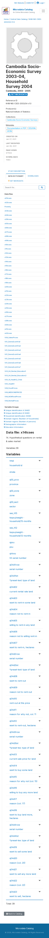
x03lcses (8, 211)
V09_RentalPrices (12, 401)
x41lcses (8, 329)
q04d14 (13, 765)
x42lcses (8, 333)
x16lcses (8, 270)
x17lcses (8, 274)
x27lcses (8, 316)
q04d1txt (14, 576)
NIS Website (19, 3)
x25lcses (8, 308)
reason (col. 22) (17, 885)
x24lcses (8, 304)
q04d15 (13, 777)
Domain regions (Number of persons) (20, 421)
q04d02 (13, 587)
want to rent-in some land (22, 602)
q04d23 (13, 892)
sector (13, 506)
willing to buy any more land (24, 792)
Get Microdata (18, 94)
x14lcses (8, 261)
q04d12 (13, 721)
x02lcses (8, 202)
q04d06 (13, 631)
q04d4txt (14, 836)
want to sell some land (21, 851)
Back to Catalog (14, 914)
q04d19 (13, 847)
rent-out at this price (20, 703)
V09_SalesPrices (11, 337)
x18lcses (8, 278)
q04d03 (13, 598)
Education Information (13, 427)
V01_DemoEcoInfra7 (13, 367)
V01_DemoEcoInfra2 (13, 346)
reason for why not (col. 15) (23, 781)
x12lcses (8, 253)
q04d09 (13, 687)
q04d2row (15, 654)
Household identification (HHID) (17, 416)
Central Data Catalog (18, 19)
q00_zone (14, 491)
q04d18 (13, 810)
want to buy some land (21, 770)
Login (40, 3)
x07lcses (8, 232)
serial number (16, 569)
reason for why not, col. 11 (23, 714)
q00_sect (14, 502)
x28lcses (8, 321)
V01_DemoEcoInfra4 (13, 354)
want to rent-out (18, 680)
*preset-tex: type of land (22, 747)
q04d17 (13, 799)
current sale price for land (23, 759)
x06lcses (8, 228)
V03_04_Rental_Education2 (15, 375)
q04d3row (15, 732)
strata (12, 472)
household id (16, 465)
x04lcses (8, 215)
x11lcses (8, 249)
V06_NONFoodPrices (13, 396)
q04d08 (13, 676)
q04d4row (15, 825)
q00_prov (14, 479)
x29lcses (8, 219)
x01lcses (8, 198)
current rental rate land (21, 591)
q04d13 (13, 754)
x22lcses (8, 295)
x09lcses (8, 240)
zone (12, 495)
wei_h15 (13, 513)
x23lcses (8, 299)
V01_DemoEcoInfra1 (12, 342)
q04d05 (13, 620)
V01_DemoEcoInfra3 (13, 350)
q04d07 (13, 643)
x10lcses (8, 245)
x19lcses (8, 283)
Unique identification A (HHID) (17, 410)
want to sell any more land (23, 874)
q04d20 (13, 858)
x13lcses (8, 257)
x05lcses (8, 223)
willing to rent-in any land (22, 625)
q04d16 (13, 788)
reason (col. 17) (17, 803)
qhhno (13, 553)
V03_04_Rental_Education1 (15, 371)
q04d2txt (14, 665)
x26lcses (8, 312)
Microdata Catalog (23, 9)
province (14, 484)
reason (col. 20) (17, 863)
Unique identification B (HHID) (17, 413)
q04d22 (13, 880)
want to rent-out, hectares (23, 725)
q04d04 (13, 609)
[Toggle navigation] (43, 11)
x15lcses (8, 266)
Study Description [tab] (16, 171)
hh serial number (18, 558)
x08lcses (8, 236)
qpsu (12, 542)
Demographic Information (15, 424)
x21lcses (8, 291)
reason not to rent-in (20, 613)
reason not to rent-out (21, 692)
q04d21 (13, 869)
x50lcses (8, 325)
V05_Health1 (9, 384)
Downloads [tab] (33, 176)
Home (6, 19)
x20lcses (8, 287)
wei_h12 (13, 528)
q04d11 (13, 710)
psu (11, 547)
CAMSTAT (30, 3)
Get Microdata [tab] (15, 181)
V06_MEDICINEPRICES (13, 392)
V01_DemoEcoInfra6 (13, 363)
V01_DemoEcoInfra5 (13, 359)
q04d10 (13, 698)
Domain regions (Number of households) (21, 419)
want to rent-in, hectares (22, 647)
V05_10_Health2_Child (13, 380)
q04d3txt (14, 743)
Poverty (8, 207)
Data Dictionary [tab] (15, 176)
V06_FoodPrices (11, 388)
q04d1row (14, 564)
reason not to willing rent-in (23, 636)
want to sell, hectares (20, 896)
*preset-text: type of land (22, 580)
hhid (12, 461)
